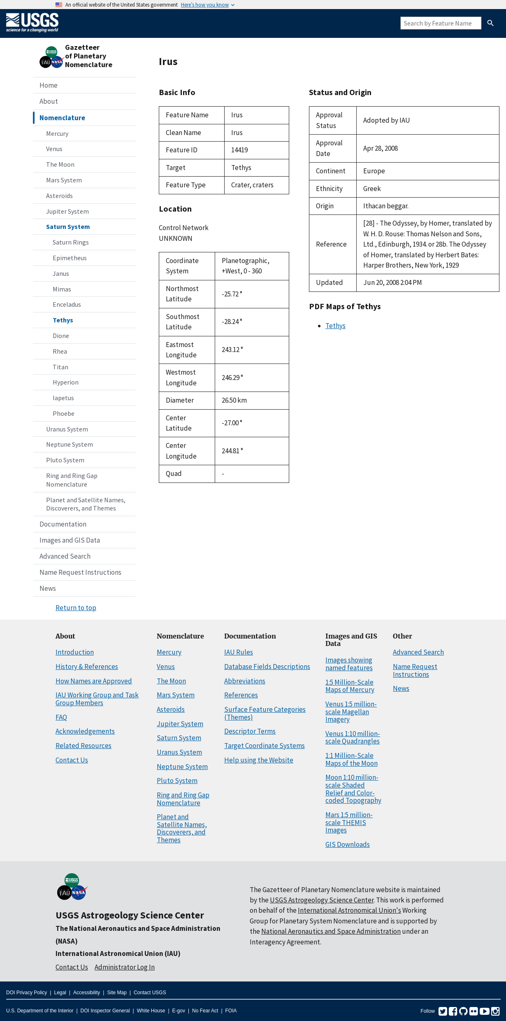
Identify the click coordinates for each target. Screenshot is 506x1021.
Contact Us (72, 760)
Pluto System (65, 460)
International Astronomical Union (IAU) (118, 953)
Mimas (62, 289)
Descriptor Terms (250, 731)
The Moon (60, 164)
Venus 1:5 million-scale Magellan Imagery (351, 711)
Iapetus (63, 398)
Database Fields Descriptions (267, 666)
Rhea (60, 351)
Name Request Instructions (80, 572)
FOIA (231, 1011)
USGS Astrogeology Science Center (130, 915)
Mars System (64, 180)
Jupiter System (67, 211)
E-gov (178, 1011)
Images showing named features (349, 663)
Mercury (57, 133)
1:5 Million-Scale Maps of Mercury (349, 686)
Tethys (63, 320)
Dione (61, 335)
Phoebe (63, 413)
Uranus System (67, 429)
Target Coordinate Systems (264, 745)
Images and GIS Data (69, 540)
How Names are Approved (94, 680)
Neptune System (69, 444)
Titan (60, 367)
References (241, 694)
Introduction (75, 652)
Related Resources (83, 745)
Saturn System (68, 226)
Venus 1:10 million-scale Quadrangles (352, 737)
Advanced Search (65, 556)
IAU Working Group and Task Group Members (97, 698)
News (47, 588)
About (48, 101)
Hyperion (66, 382)
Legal (60, 992)
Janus (61, 273)
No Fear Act (205, 1011)
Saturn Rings (71, 242)
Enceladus (67, 304)
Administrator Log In (125, 967)
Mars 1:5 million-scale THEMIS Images (349, 822)
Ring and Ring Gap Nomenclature (71, 479)
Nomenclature (62, 117)
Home (48, 85)
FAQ (61, 717)
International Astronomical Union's (349, 910)
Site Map (116, 992)
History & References (87, 666)
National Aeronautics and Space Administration (331, 931)
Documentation (62, 524)
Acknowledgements (85, 731)
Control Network (184, 227)
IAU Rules (238, 652)
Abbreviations (244, 680)
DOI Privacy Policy (26, 992)
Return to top (76, 607)
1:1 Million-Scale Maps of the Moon (351, 759)
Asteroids (59, 195)
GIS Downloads (347, 844)
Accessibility (86, 992)
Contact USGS (150, 992)
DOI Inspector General (105, 1011)
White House (151, 1011)
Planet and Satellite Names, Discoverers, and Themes (85, 504)
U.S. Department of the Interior (39, 1011)
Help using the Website (258, 760)
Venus (54, 149)
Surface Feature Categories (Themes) (265, 713)
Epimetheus (70, 258)
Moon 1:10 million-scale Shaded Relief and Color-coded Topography (353, 789)
